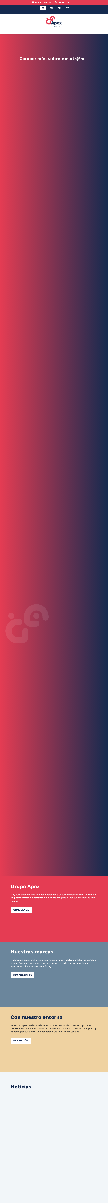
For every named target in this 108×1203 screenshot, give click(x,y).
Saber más (20, 1040)
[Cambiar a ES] (43, 8)
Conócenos (21, 909)
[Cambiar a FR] (59, 8)
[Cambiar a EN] (51, 8)
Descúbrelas (22, 975)
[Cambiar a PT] (67, 8)
